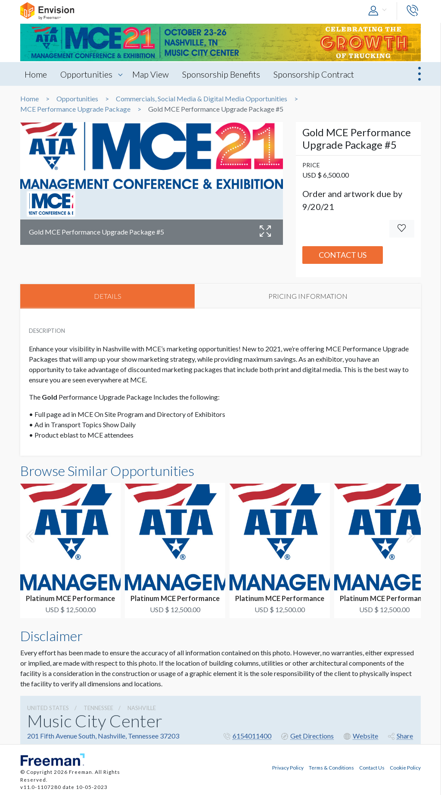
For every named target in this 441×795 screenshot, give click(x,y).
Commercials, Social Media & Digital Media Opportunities (201, 98)
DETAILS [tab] (107, 296)
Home (36, 74)
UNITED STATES (48, 708)
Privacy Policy (288, 767)
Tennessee (98, 708)
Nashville (141, 708)
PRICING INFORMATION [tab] (308, 296)
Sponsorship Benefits (223, 74)
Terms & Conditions (331, 767)
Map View (152, 74)
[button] (379, 11)
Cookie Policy (405, 767)
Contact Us (342, 255)
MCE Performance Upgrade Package (75, 109)
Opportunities (87, 74)
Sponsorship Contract (316, 74)
